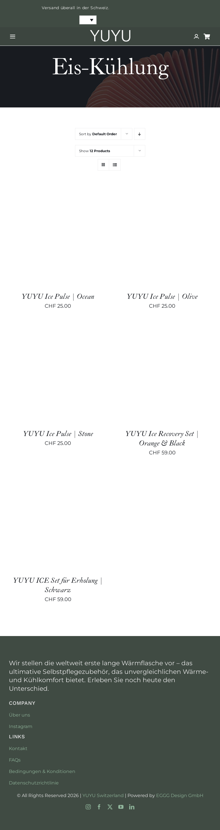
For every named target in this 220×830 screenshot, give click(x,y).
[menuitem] (88, 19)
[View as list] (114, 164)
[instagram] (88, 806)
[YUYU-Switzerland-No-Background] (110, 33)
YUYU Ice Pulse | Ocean (57, 297)
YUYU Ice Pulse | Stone (58, 434)
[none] (88, 19)
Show (94, 151)
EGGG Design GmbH (179, 795)
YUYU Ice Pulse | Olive (162, 297)
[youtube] (120, 806)
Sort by (98, 134)
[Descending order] (139, 134)
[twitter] (110, 806)
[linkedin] (131, 806)
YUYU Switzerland (103, 795)
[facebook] (99, 806)
